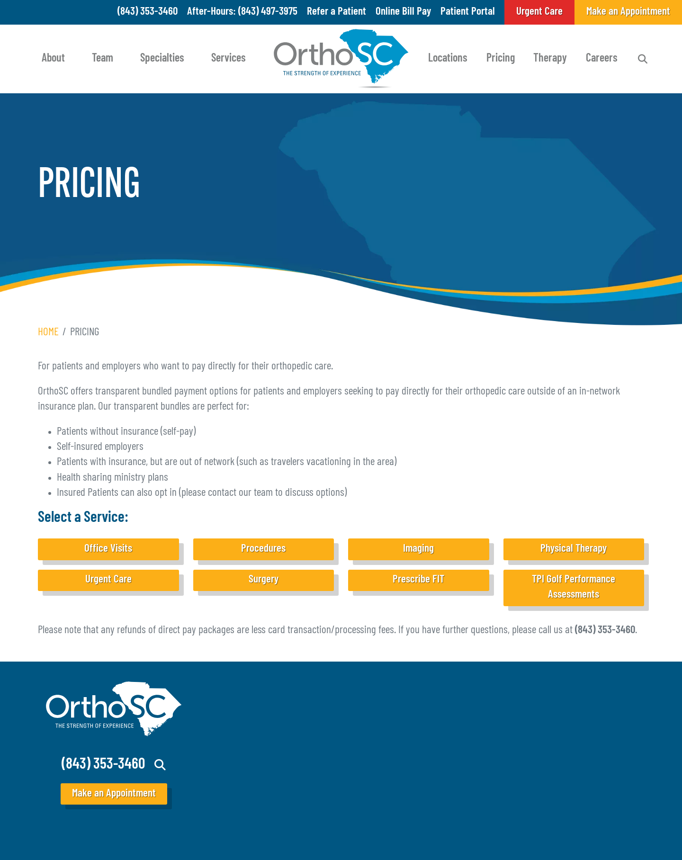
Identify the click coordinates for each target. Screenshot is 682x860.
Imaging (418, 549)
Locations (447, 58)
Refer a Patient (336, 12)
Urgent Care (108, 579)
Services (228, 58)
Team (102, 58)
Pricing (500, 58)
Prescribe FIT (418, 579)
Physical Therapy (573, 549)
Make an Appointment (114, 793)
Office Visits (108, 549)
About (53, 58)
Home (48, 332)
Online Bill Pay (403, 12)
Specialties (162, 58)
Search (642, 59)
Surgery (263, 579)
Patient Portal (467, 12)
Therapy (550, 58)
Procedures (263, 549)
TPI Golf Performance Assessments (573, 587)
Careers (602, 58)
